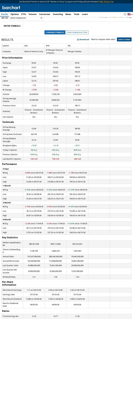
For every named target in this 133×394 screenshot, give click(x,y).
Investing (58, 14)
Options (15, 14)
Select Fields (124, 46)
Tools (76, 14)
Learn (85, 14)
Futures (33, 14)
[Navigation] (26, 24)
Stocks (4, 14)
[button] (130, 14)
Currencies (44, 14)
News (68, 14)
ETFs (23, 14)
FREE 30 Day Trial (106, 1)
